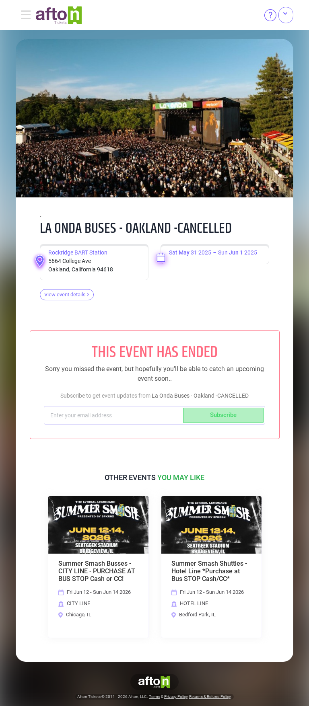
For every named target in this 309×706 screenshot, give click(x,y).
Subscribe (223, 415)
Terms (154, 696)
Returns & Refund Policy (210, 696)
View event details (66, 294)
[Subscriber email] (114, 415)
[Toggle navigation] (26, 15)
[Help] (270, 15)
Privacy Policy (175, 696)
